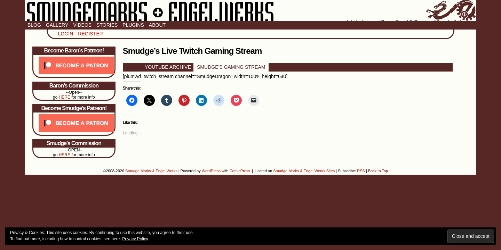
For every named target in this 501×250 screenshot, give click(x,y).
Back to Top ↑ (379, 171)
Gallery (57, 25)
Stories (107, 25)
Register (90, 33)
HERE (64, 97)
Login (65, 33)
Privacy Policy (135, 238)
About (157, 25)
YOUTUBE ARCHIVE (168, 67)
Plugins (133, 25)
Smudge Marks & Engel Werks (250, 10)
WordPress (211, 171)
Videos (82, 25)
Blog (34, 25)
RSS (361, 171)
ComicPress (240, 171)
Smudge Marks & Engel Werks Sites (304, 171)
